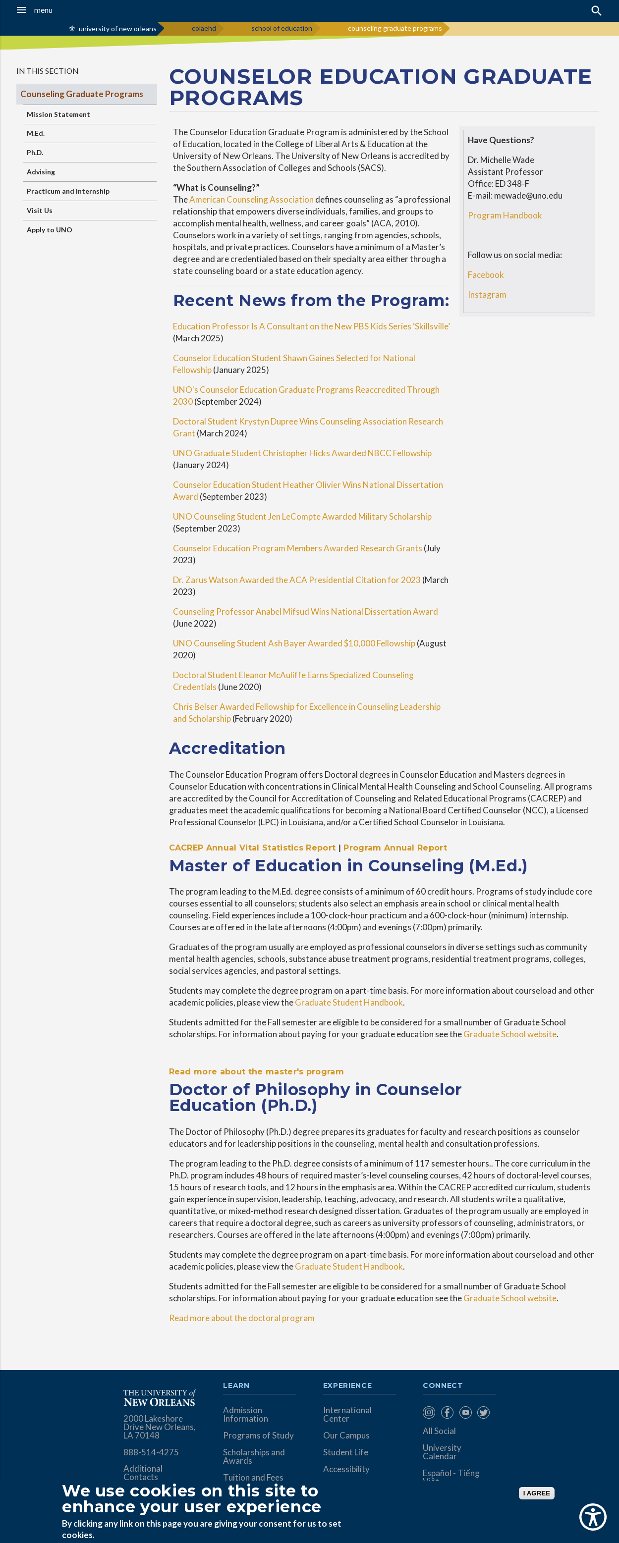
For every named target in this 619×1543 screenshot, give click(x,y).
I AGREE (536, 1493)
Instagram (487, 294)
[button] (58, 10)
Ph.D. (35, 152)
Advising (41, 171)
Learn (236, 1386)
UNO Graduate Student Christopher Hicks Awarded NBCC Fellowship (302, 453)
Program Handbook (505, 215)
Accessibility (346, 1469)
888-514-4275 (151, 1452)
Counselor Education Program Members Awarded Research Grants (297, 548)
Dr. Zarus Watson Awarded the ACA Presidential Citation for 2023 (297, 580)
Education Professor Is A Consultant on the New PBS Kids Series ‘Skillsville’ (311, 326)
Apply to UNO (49, 229)
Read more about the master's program (256, 1071)
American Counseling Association (251, 199)
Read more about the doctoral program (242, 1318)
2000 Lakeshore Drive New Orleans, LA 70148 (159, 1426)
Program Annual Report (395, 847)
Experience (347, 1386)
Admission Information (245, 1414)
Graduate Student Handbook (349, 1002)
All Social (439, 1431)
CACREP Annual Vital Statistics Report (252, 847)
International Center (347, 1414)
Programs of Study (258, 1435)
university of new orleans (118, 28)
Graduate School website (510, 1034)
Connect (443, 1386)
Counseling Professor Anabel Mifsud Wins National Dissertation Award (305, 611)
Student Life (345, 1452)
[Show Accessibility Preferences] (593, 1517)
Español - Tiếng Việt (451, 1477)
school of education (281, 28)
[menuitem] (429, 1412)
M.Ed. (36, 133)
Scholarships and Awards (254, 1456)
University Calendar (442, 1451)
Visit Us (40, 210)
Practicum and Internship (68, 191)
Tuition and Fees (253, 1477)
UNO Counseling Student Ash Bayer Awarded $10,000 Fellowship (294, 643)
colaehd (204, 28)
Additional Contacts (143, 1472)
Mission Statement (58, 114)
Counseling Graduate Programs (81, 94)
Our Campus (346, 1435)
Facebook (486, 274)
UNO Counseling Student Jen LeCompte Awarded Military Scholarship (302, 516)
